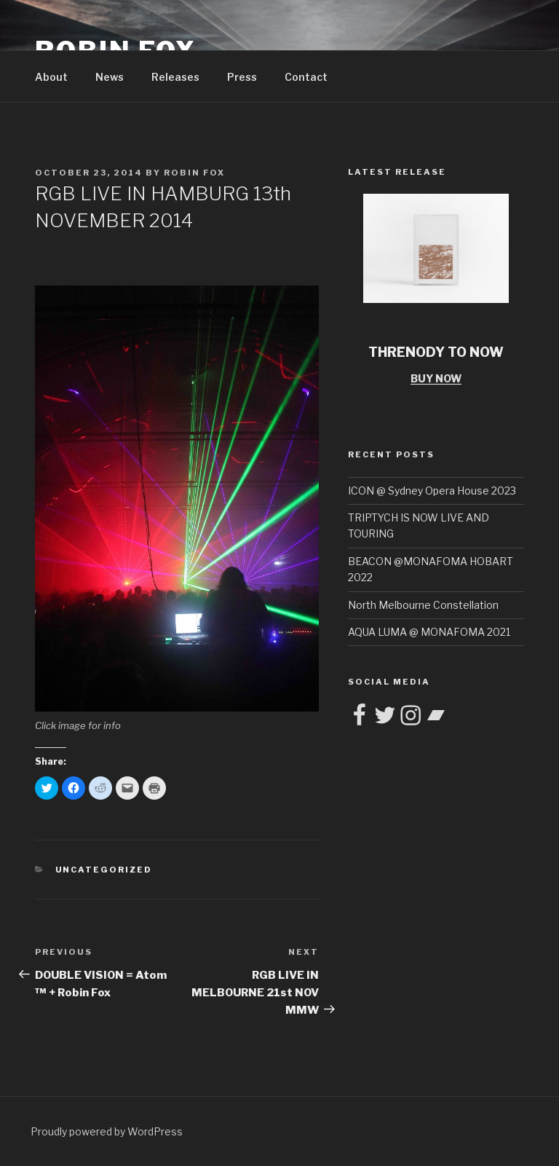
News (109, 77)
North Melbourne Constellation (423, 605)
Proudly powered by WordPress (107, 1131)
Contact (306, 77)
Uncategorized (104, 869)
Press (242, 77)
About (51, 77)
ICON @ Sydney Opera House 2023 (432, 490)
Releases (175, 77)
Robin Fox (194, 173)
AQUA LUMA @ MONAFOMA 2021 (429, 632)
